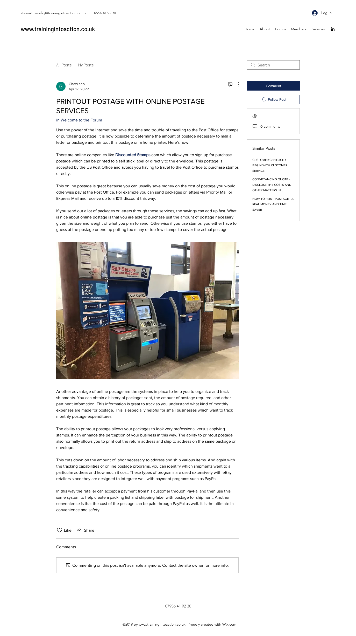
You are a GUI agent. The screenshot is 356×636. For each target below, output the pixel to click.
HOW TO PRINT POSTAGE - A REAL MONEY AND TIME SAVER (273, 204)
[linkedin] (332, 29)
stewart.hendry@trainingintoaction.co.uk (53, 13)
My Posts (86, 64)
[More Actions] (235, 84)
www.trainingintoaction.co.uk (58, 28)
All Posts (64, 64)
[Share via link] (85, 530)
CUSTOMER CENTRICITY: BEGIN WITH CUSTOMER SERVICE (270, 165)
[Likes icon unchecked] (59, 530)
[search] (273, 65)
